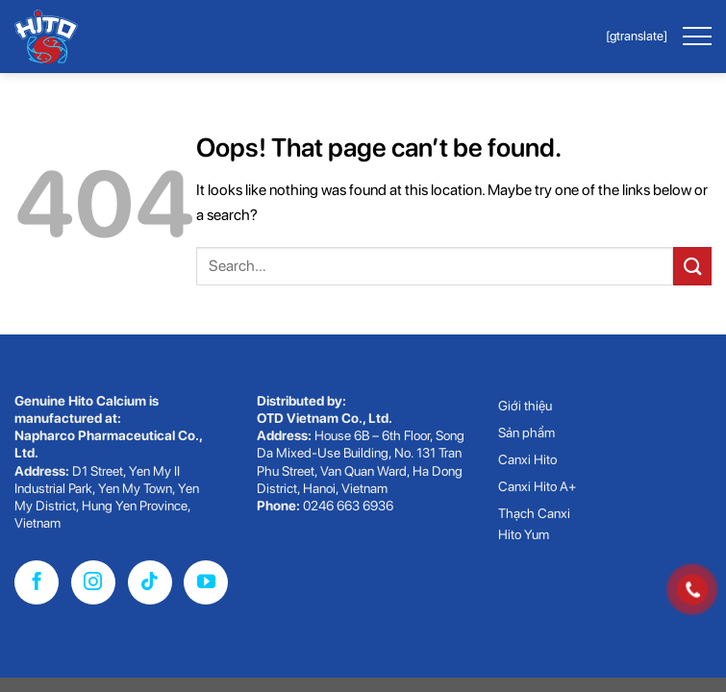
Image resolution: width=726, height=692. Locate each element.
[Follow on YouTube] (206, 582)
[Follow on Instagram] (93, 582)
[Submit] (692, 265)
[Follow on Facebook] (36, 582)
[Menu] (696, 37)
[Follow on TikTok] (150, 582)
